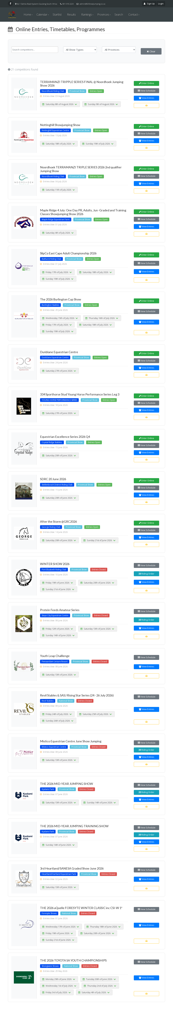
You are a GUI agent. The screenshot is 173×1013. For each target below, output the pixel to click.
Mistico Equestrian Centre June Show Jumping (70, 741)
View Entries (146, 97)
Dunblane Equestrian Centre (59, 352)
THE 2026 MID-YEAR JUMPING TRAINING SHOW (74, 826)
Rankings (86, 14)
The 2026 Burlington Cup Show (60, 299)
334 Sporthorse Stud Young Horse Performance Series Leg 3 (79, 394)
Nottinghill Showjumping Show (60, 125)
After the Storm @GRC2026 (58, 521)
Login (161, 3)
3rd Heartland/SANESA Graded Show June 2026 (72, 868)
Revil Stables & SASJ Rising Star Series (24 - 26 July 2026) (77, 695)
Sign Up (149, 3)
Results (71, 14)
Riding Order (146, 573)
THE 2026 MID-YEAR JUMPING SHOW (66, 784)
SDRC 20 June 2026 (53, 479)
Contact (133, 14)
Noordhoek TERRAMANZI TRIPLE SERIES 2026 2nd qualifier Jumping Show (81, 169)
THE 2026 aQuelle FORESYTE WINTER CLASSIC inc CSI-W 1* (81, 908)
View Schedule (146, 90)
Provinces (103, 14)
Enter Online (146, 83)
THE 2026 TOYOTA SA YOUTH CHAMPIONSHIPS (73, 960)
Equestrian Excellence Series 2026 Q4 (65, 436)
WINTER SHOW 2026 (54, 564)
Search (119, 14)
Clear (151, 51)
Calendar (41, 14)
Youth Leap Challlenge (55, 656)
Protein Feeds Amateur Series (59, 610)
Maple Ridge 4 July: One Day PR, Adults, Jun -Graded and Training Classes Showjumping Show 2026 (83, 212)
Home (27, 14)
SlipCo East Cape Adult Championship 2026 (68, 253)
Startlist (57, 14)
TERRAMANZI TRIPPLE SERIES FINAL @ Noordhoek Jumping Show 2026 (81, 83)
